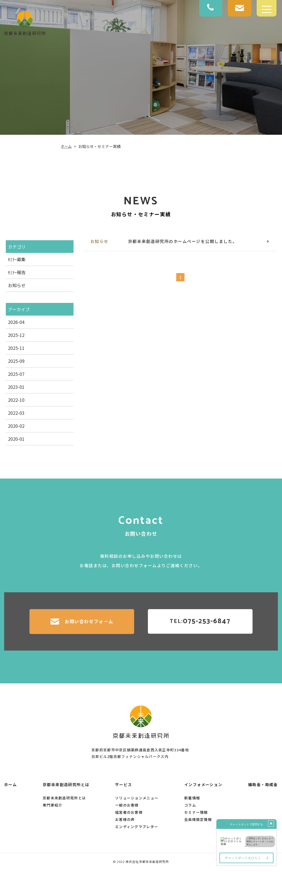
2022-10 (16, 400)
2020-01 (16, 438)
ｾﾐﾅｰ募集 (16, 259)
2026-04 (16, 322)
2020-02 (16, 425)
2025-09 (16, 361)
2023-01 (16, 387)
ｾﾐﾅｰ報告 (16, 272)
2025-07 (16, 374)
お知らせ (16, 285)
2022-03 (16, 412)
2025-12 (16, 335)
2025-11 (16, 348)
